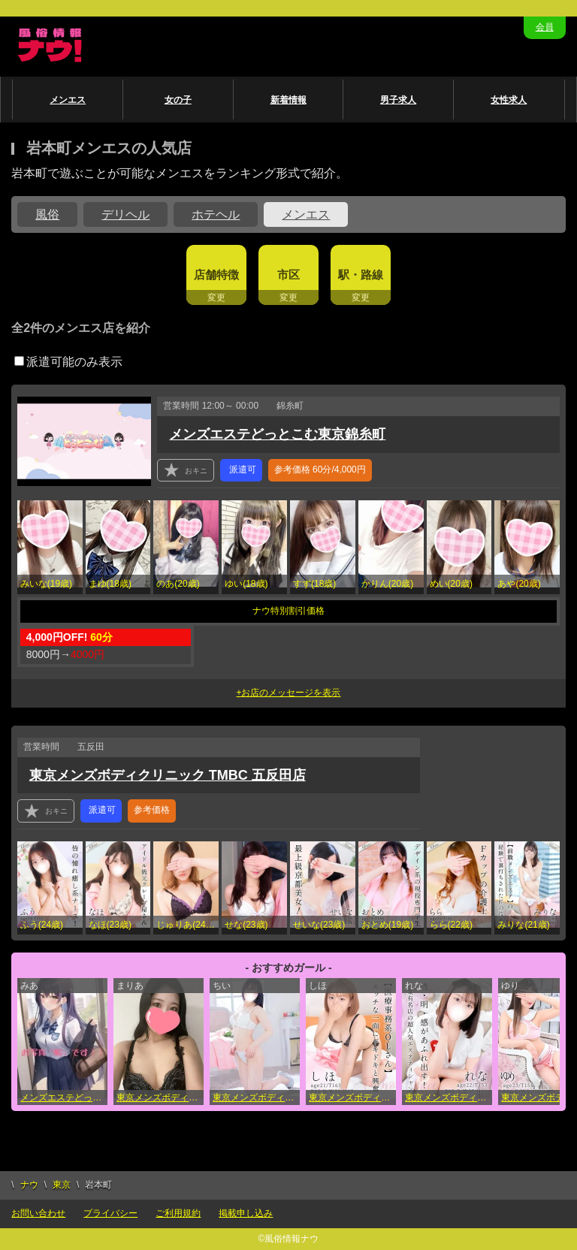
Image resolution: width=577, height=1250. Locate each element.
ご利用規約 (178, 1213)
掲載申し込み (246, 1213)
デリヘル (125, 214)
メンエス (68, 100)
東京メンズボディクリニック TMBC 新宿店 (160, 1097)
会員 (545, 27)
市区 (288, 274)
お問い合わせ (38, 1213)
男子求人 (398, 100)
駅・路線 (360, 274)
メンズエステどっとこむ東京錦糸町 (277, 434)
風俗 (47, 214)
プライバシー (110, 1213)
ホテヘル (216, 214)
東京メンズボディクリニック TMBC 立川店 (256, 1097)
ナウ (29, 1184)
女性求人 (509, 100)
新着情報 (288, 100)
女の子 (178, 100)
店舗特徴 (216, 274)
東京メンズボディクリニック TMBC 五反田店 (167, 775)
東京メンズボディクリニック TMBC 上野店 (448, 1097)
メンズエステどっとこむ (63, 1097)
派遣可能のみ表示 (68, 361)
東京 (62, 1184)
